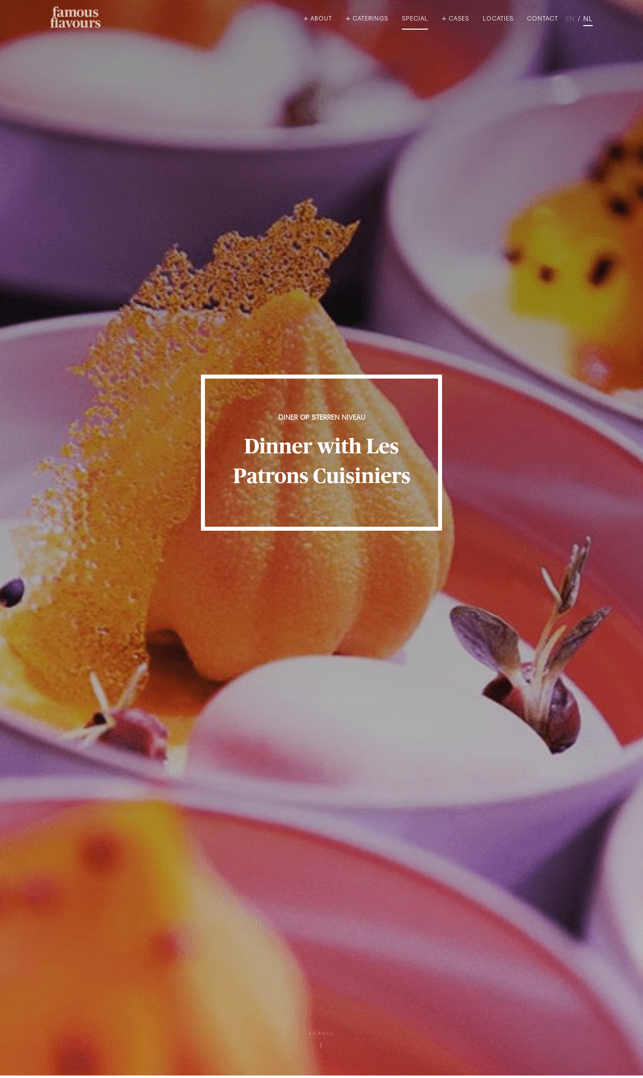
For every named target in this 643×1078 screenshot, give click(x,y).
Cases (459, 19)
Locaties (498, 19)
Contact (542, 19)
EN (570, 19)
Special (415, 19)
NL (588, 19)
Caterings (370, 19)
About (321, 19)
